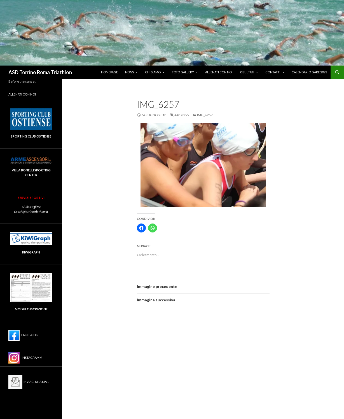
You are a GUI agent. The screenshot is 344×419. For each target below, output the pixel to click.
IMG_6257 (205, 115)
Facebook (23, 335)
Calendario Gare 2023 (309, 72)
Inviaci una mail (28, 382)
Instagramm (25, 358)
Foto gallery (183, 72)
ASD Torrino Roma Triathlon (40, 72)
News (129, 72)
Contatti (272, 72)
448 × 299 (181, 115)
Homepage (109, 72)
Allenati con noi (219, 72)
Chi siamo (153, 72)
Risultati (247, 72)
